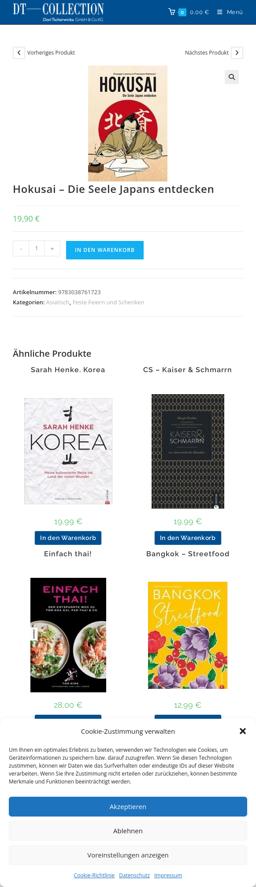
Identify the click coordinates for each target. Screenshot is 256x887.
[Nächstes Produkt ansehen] (237, 53)
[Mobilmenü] (227, 12)
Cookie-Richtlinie (94, 875)
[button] (242, 731)
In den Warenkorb (105, 250)
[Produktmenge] (37, 248)
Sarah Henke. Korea (68, 369)
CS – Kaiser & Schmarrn (187, 369)
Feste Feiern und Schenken (109, 302)
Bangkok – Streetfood (188, 554)
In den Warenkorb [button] (68, 537)
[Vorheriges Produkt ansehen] (19, 53)
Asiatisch (58, 302)
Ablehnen (128, 830)
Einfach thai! (68, 554)
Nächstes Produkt (207, 52)
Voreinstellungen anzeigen (128, 854)
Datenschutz (134, 875)
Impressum (168, 875)
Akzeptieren (128, 806)
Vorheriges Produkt (51, 52)
